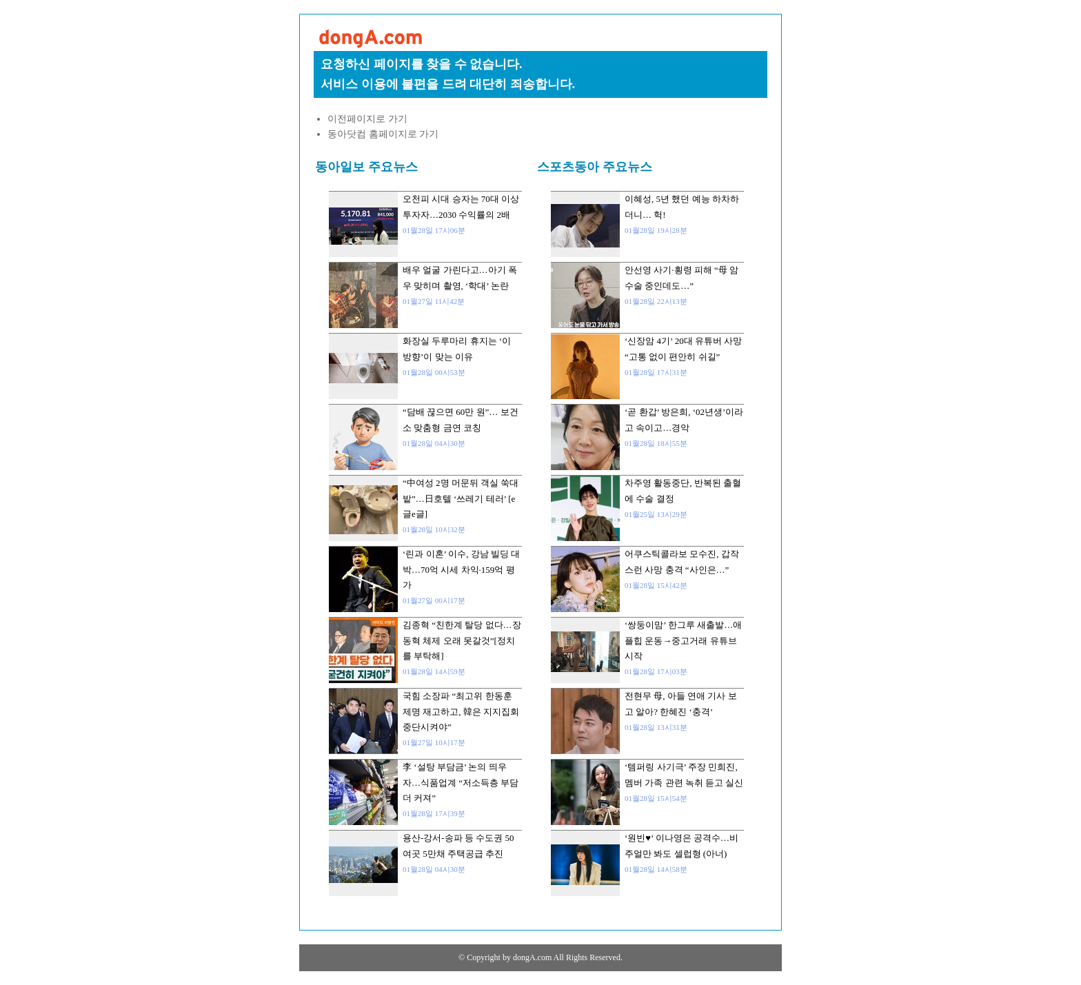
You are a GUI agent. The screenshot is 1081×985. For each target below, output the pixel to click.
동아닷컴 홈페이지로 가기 (382, 134)
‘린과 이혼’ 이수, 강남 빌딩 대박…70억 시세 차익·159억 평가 (461, 569)
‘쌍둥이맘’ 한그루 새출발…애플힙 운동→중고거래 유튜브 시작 (683, 640)
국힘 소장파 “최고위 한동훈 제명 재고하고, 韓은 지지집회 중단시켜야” (461, 711)
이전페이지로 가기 (367, 119)
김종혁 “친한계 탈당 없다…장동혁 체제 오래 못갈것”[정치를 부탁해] (462, 640)
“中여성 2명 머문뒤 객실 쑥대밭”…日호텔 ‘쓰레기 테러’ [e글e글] (460, 498)
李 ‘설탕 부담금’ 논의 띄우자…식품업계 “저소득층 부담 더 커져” (460, 782)
